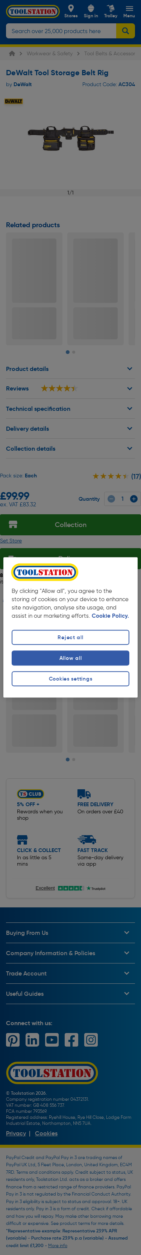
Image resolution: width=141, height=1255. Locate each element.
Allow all (70, 658)
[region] (70, 627)
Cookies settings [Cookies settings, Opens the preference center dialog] (70, 678)
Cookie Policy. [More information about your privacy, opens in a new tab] (110, 615)
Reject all (70, 637)
